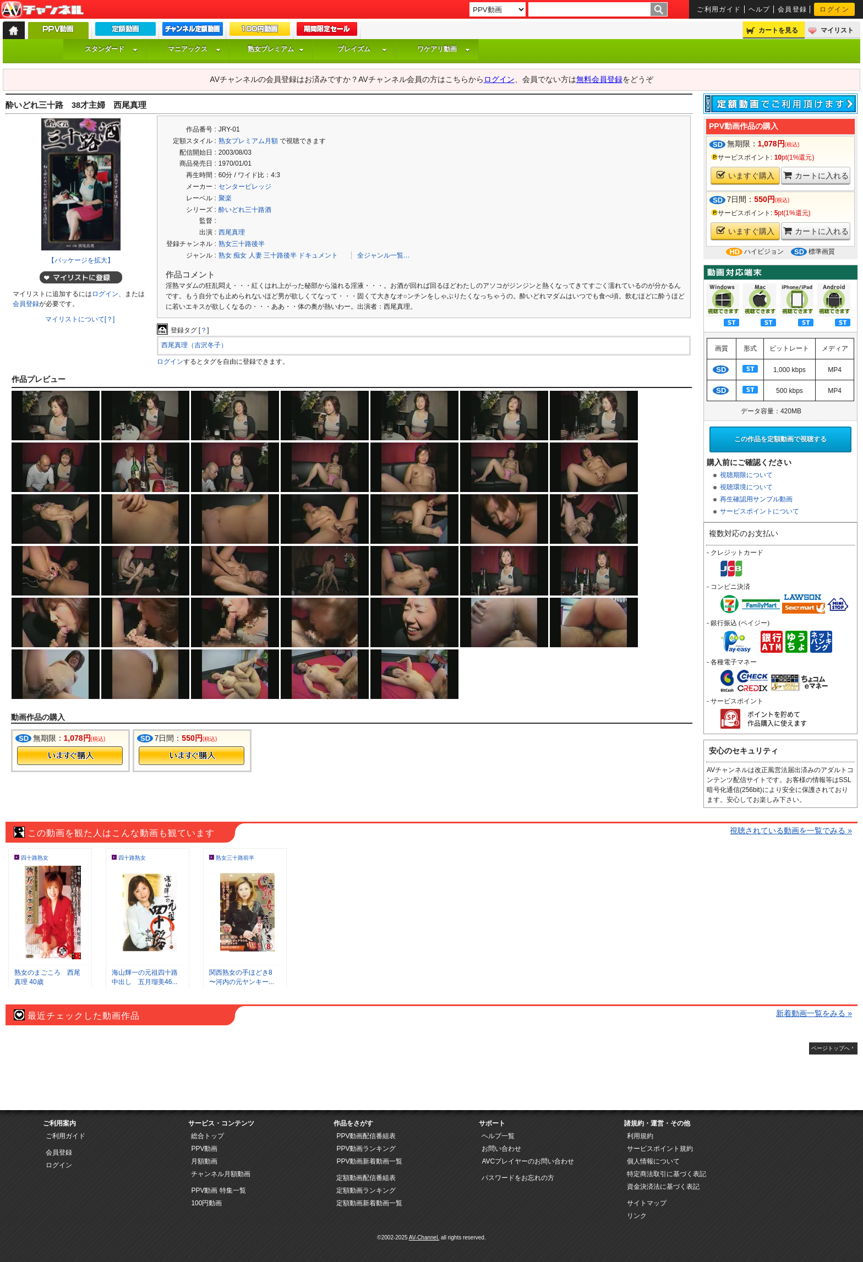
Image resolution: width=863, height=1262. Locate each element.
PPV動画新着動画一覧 (369, 1161)
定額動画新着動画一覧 (369, 1203)
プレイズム (362, 49)
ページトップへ (830, 1048)
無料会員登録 (599, 79)
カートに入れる (816, 175)
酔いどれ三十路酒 (245, 210)
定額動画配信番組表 (366, 1178)
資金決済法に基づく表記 (663, 1186)
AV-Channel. (424, 1237)
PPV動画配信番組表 (366, 1136)
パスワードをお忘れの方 (518, 1178)
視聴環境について (746, 487)
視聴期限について (746, 475)
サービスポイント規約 (660, 1148)
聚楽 (225, 198)
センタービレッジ (245, 186)
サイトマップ (647, 1203)
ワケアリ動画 (443, 49)
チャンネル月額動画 (220, 1174)
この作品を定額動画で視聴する (780, 439)
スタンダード (111, 49)
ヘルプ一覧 (498, 1136)
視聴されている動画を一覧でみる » (791, 830)
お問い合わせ (501, 1148)
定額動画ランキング (366, 1190)
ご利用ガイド (719, 9)
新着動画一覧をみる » (814, 1013)
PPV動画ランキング (366, 1148)
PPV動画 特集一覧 (218, 1190)
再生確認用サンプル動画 (756, 499)
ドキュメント (318, 255)
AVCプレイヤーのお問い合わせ (528, 1161)
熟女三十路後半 (242, 244)
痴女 (240, 255)
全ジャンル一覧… (383, 255)
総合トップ (207, 1136)
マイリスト (837, 30)
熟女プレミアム (276, 49)
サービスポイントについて (759, 511)
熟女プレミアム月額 (248, 141)
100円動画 (206, 1203)
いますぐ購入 (745, 175)
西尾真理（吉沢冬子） (194, 345)
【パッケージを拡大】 (81, 260)
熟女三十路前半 (235, 858)
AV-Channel (42, 10)
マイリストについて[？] (80, 319)
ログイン (834, 9)
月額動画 (204, 1161)
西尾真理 (232, 232)
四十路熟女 (34, 858)
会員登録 (792, 9)
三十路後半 (280, 255)
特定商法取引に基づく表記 (666, 1174)
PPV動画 (204, 1148)
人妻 (255, 255)
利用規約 (640, 1136)
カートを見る (778, 30)
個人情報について (653, 1161)
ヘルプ (760, 9)
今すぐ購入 (70, 755)
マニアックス (194, 49)
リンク (637, 1216)
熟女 (225, 255)
